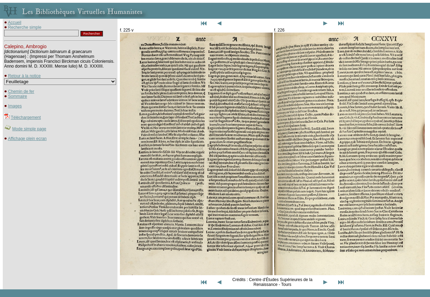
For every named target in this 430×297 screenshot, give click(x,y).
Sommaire (17, 96)
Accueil (14, 22)
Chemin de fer (21, 91)
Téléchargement (26, 117)
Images (14, 106)
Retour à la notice (24, 75)
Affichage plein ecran (27, 138)
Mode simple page (29, 128)
